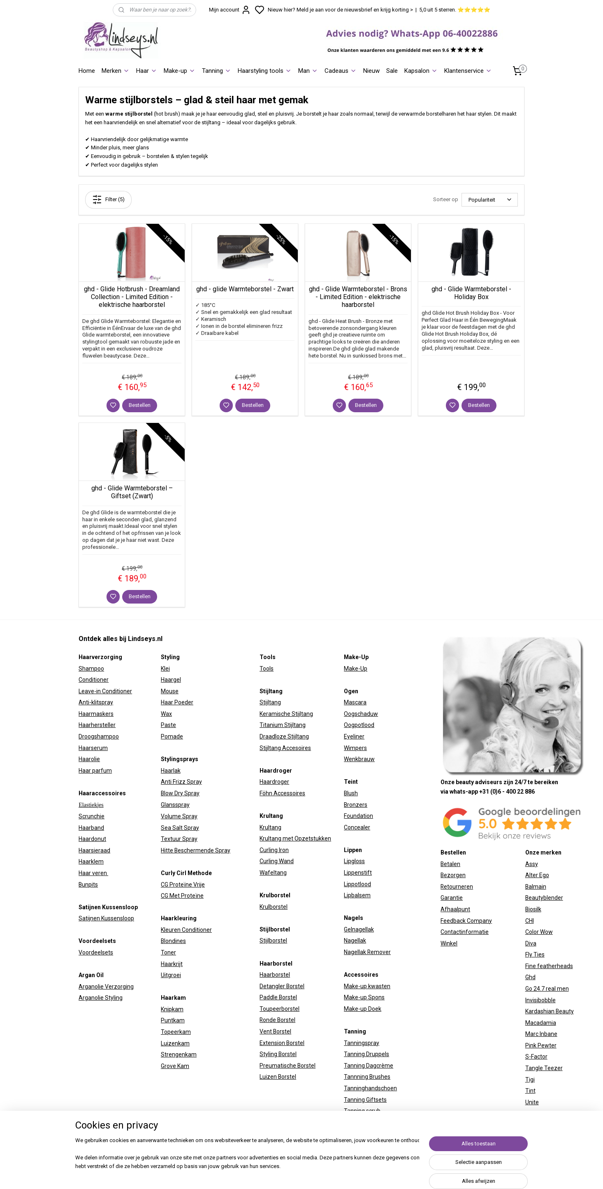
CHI (529, 920)
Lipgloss (354, 861)
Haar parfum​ (95, 770)
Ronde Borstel (277, 1020)
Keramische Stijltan (285, 714)
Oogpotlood (359, 725)
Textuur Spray (179, 839)
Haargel (171, 679)
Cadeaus (341, 70)
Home (87, 70)
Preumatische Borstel (287, 1065)
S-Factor (536, 1056)
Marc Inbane (541, 1034)
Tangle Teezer (544, 1068)
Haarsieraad (94, 850)
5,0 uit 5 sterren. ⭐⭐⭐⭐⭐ (454, 10)
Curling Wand (277, 861)
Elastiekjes (91, 805)
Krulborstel (274, 906)
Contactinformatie (465, 932)
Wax (166, 714)
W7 (529, 1113)
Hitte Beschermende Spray (195, 850)
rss (391, 1174)
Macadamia (540, 1022)
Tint (530, 1090)
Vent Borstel (275, 1031)
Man (308, 70)
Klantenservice (468, 70)
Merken (116, 70)
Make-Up (355, 668)
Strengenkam (179, 1054)
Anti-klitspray (96, 702)
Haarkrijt (172, 964)
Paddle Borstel (278, 997)
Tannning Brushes (367, 1076)
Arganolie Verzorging (106, 986)
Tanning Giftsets (365, 1099)
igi (532, 1079)
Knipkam (172, 1009)
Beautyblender (544, 897)
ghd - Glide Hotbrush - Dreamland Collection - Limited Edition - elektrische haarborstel (132, 297)
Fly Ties (535, 954)
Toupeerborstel (279, 1009)
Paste (168, 725)
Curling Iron (274, 850)
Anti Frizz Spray (181, 781)
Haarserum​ (93, 748)
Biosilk (533, 909)
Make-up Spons (364, 997)
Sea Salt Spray (180, 827)
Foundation (358, 816)
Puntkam (173, 1020)
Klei (165, 668)
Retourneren (457, 886)
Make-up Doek (362, 1009)
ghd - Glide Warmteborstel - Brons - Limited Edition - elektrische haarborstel (358, 297)
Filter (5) (108, 199)
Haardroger (274, 781)
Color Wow (539, 932)
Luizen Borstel (278, 1076)
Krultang (270, 827)
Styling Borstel (278, 1054)
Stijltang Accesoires (285, 748)
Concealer (357, 827)
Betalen (450, 864)
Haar (146, 70)
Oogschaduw (361, 714)
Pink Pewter (541, 1045)
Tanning (216, 70)
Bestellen (140, 405)
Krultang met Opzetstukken (295, 838)
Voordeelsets (96, 952)
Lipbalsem (357, 895)
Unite (532, 1102)
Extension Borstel (282, 1043)
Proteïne (192, 895)
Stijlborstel (273, 940)
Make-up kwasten (367, 986)
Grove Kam (175, 1066)
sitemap (375, 1174)
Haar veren (93, 873)
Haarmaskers (96, 714)
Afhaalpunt (455, 909)
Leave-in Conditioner (105, 691)
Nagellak (355, 940)
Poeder (183, 702)
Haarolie (89, 759)
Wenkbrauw (359, 759)
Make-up (179, 70)
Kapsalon (421, 70)
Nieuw (371, 70)
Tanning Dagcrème (368, 1065)
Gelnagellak (359, 929)
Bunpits (88, 884)
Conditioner (94, 679)
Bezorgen (453, 875)
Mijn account (230, 10)
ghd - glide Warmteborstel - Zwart (245, 289)
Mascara (355, 702)
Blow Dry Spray (180, 793)
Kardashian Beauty (549, 1011)
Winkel (449, 943)
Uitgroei (171, 975)
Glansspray (175, 804)
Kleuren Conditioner (186, 930)
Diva (530, 943)
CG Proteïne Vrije (183, 884)
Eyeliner (354, 736)
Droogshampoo (99, 736)
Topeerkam (176, 1032)
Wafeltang (273, 872)
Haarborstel (275, 974)
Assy (531, 864)
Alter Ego (537, 875)
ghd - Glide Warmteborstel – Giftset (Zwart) (132, 492)
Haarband (91, 827)
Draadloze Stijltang (284, 736)
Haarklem (91, 861)
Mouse (170, 691)
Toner (168, 952)
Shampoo (91, 668)
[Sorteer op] (489, 199)
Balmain (535, 886)
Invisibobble (540, 1000)
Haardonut (92, 839)
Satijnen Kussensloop (106, 918)
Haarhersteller (97, 725)
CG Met (171, 895)
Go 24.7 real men (547, 988)
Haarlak (171, 770)
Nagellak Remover (367, 952)
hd (532, 977)
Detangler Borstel (282, 986)
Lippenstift (358, 872)
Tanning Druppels (366, 1054)
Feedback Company (466, 920)
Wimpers (355, 748)
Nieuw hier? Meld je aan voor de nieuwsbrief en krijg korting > (340, 10)
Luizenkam (175, 1043)
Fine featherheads (549, 966)
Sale (392, 70)
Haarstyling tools (265, 70)
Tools (267, 668)
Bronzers (355, 804)
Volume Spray (179, 816)
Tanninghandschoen (370, 1088)
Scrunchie (91, 816)
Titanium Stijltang (283, 725)
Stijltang (270, 702)
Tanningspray (361, 1043)
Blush (351, 793)
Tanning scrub (362, 1111)
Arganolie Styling (101, 997)
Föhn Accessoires (282, 793)
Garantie (452, 897)
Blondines (173, 941)
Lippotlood (357, 884)
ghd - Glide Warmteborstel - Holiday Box (471, 293)
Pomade (172, 736)
